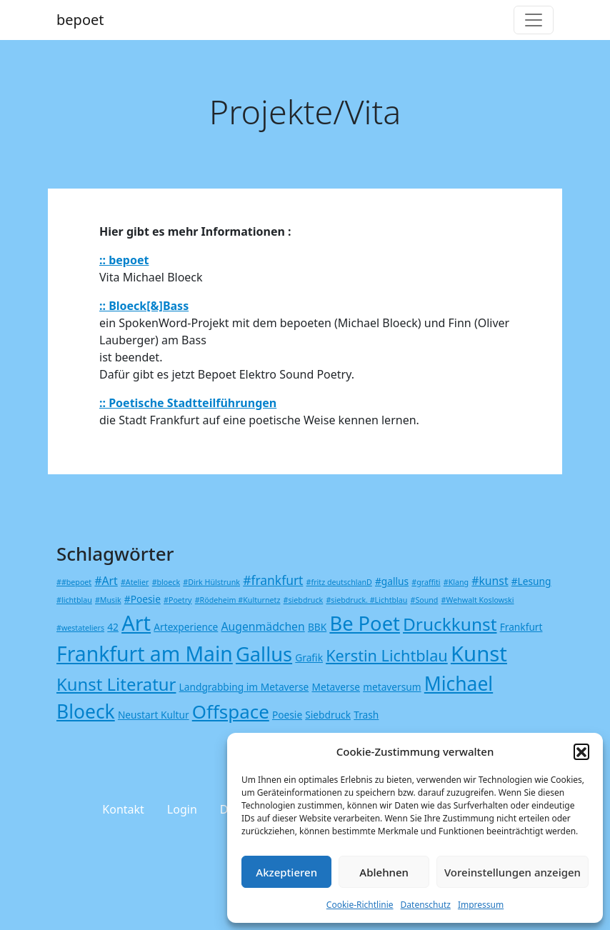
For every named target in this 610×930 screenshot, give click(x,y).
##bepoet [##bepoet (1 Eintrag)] (73, 582)
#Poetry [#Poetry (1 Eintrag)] (177, 600)
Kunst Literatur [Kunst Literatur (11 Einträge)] (116, 684)
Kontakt (123, 809)
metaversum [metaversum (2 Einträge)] (392, 687)
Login (182, 809)
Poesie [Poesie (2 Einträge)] (287, 714)
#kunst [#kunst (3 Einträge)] (489, 581)
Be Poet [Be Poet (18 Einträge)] (364, 623)
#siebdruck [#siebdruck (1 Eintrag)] (304, 600)
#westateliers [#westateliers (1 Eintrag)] (80, 628)
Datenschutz (426, 905)
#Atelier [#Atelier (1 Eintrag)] (135, 582)
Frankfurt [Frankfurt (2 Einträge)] (521, 627)
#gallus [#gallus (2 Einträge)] (392, 581)
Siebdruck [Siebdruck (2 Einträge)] (328, 714)
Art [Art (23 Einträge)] (136, 622)
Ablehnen (384, 872)
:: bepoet (124, 260)
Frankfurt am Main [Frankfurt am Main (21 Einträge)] (144, 653)
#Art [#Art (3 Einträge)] (105, 581)
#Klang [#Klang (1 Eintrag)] (456, 582)
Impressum (481, 905)
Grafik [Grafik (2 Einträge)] (309, 657)
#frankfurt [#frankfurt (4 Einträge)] (273, 580)
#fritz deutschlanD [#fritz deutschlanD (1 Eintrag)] (339, 582)
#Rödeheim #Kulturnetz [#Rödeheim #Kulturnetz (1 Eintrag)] (238, 600)
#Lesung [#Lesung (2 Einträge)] (531, 581)
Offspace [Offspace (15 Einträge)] (230, 711)
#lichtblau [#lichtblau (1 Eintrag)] (74, 600)
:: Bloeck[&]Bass (144, 306)
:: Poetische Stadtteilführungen (187, 403)
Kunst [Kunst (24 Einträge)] (479, 653)
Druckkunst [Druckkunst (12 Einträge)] (449, 624)
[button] (581, 751)
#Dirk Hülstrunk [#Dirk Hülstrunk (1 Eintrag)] (211, 582)
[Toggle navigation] (534, 20)
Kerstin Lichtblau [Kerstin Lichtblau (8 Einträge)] (387, 655)
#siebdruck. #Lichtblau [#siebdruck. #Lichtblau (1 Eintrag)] (366, 600)
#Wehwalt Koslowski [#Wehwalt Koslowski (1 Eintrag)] (477, 600)
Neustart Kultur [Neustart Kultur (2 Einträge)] (153, 714)
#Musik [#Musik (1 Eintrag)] (108, 600)
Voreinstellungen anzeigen (512, 872)
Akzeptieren (286, 872)
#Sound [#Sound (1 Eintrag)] (425, 600)
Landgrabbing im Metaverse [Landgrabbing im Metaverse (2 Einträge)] (244, 687)
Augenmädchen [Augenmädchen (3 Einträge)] (262, 626)
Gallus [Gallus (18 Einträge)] (264, 654)
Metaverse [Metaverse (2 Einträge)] (335, 687)
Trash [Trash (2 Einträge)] (366, 714)
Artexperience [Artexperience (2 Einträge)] (186, 627)
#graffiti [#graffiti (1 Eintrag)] (425, 582)
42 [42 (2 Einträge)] (113, 627)
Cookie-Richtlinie (360, 905)
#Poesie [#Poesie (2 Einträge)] (142, 599)
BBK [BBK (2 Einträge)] (317, 627)
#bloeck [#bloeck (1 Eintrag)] (166, 582)
